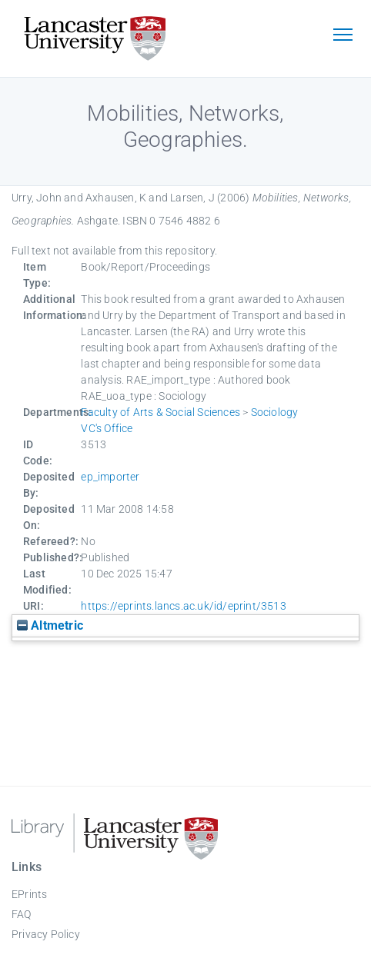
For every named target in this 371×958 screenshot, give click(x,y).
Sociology (275, 412)
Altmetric (50, 625)
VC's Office (106, 428)
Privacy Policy (46, 934)
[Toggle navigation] (342, 36)
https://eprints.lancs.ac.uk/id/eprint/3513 (183, 606)
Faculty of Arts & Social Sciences (160, 412)
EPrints (29, 894)
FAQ (22, 914)
